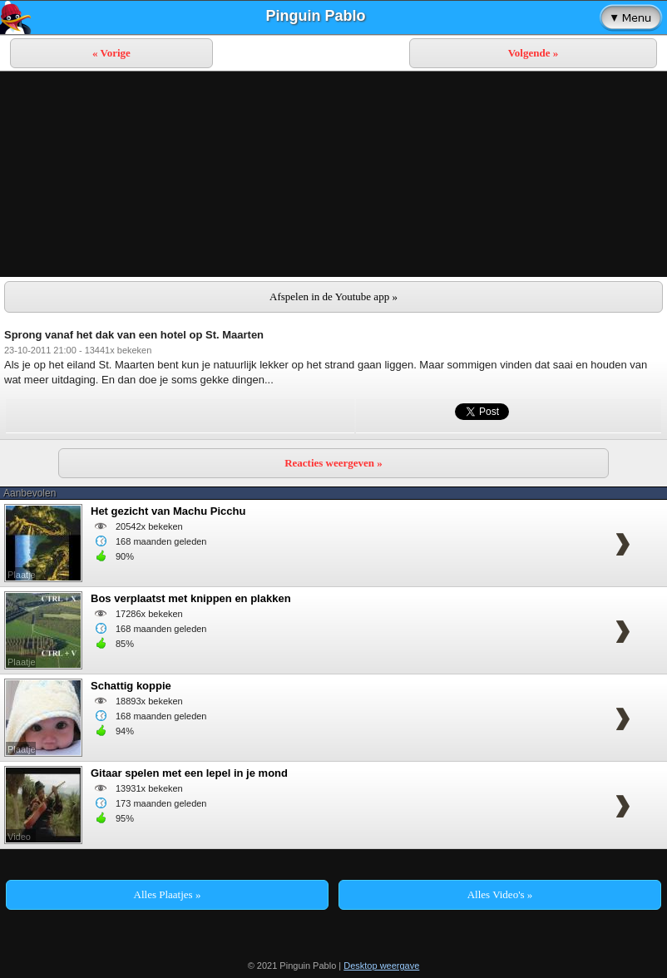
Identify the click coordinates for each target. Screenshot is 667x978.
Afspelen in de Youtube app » (333, 296)
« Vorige (111, 53)
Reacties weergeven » (333, 463)
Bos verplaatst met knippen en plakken (191, 598)
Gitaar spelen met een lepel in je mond (189, 773)
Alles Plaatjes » (167, 894)
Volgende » (533, 53)
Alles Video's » (500, 894)
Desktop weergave (381, 966)
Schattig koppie (131, 685)
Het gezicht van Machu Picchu (168, 511)
